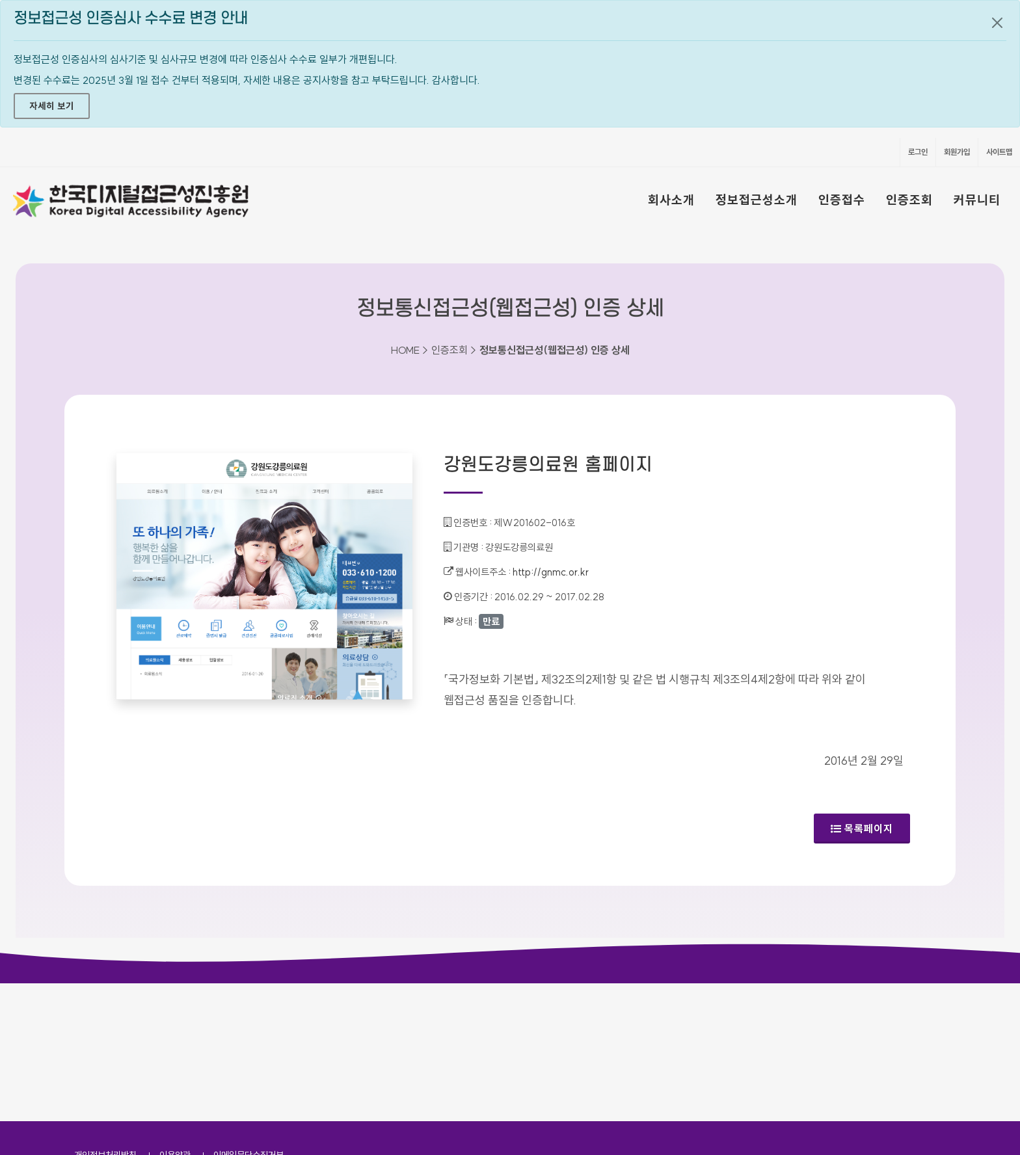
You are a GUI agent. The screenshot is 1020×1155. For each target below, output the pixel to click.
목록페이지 (862, 828)
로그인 (918, 152)
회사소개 (671, 199)
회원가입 (957, 152)
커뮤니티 (977, 199)
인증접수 (841, 199)
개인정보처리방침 (105, 1017)
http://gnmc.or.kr (551, 572)
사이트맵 (999, 152)
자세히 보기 (51, 106)
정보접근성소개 (757, 199)
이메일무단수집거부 (248, 1017)
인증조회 (909, 199)
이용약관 (175, 1017)
